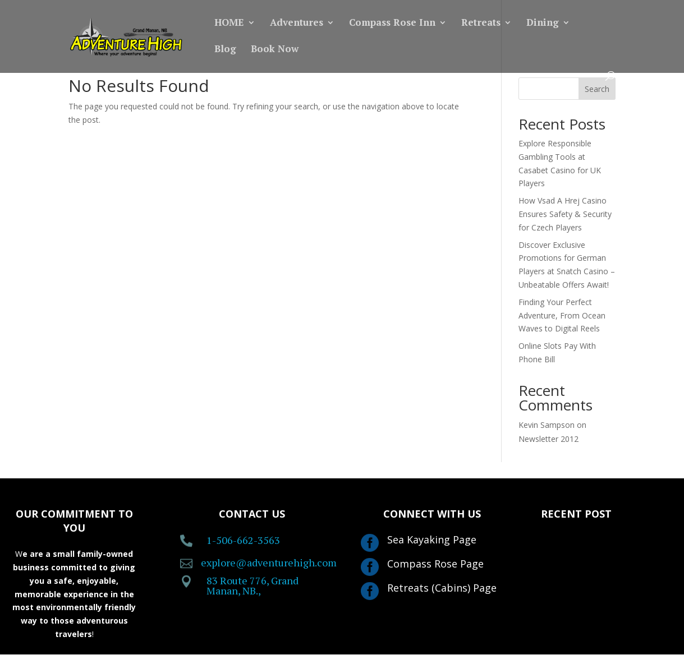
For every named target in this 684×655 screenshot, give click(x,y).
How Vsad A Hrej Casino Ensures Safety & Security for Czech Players (565, 214)
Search (597, 89)
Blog (225, 50)
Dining (542, 24)
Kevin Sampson (546, 424)
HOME (229, 24)
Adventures (296, 24)
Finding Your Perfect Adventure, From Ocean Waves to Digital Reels (561, 315)
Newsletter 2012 (548, 438)
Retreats (481, 24)
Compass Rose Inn (392, 24)
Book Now (275, 50)
